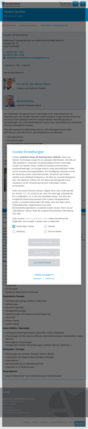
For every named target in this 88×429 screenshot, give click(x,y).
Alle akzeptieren (42, 262)
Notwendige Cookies (23, 226)
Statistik (49, 226)
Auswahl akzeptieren (42, 242)
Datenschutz (50, 278)
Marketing (18, 231)
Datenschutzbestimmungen (36, 218)
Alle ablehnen (42, 252)
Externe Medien (52, 231)
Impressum (37, 278)
